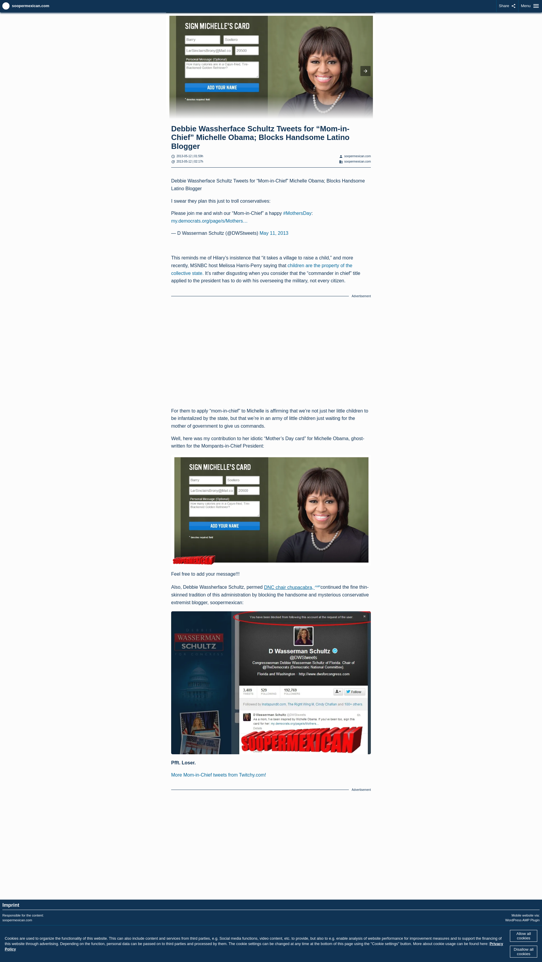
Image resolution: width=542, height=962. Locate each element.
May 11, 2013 (273, 233)
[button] (365, 71)
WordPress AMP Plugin (522, 920)
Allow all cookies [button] (523, 935)
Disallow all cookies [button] (524, 951)
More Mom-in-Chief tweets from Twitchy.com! (218, 774)
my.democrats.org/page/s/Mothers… (209, 220)
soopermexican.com (30, 6)
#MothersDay (297, 213)
